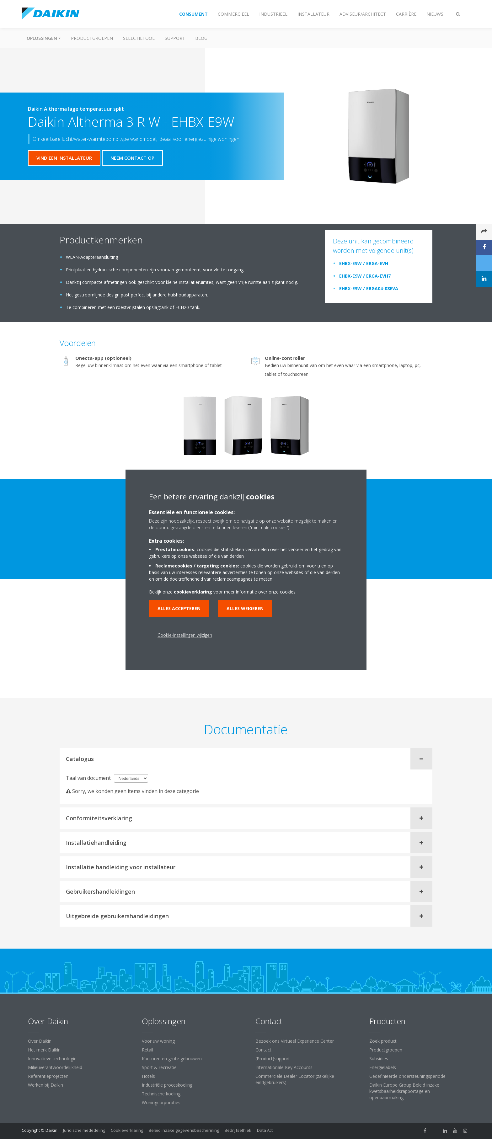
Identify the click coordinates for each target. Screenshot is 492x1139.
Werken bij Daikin (45, 1085)
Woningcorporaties (161, 1102)
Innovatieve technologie (52, 1059)
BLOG (201, 38)
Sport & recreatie (159, 1067)
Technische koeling (161, 1094)
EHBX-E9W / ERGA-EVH (363, 263)
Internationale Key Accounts (284, 1067)
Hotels (148, 1076)
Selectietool (139, 38)
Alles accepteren (179, 608)
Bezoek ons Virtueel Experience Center (294, 1041)
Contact (263, 1050)
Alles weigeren (245, 608)
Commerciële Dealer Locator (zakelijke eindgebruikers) (294, 1079)
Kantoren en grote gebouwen (172, 1059)
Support (175, 38)
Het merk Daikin (44, 1050)
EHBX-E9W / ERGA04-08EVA (368, 288)
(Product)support (272, 1059)
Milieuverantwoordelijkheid (55, 1067)
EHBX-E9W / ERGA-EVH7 (365, 276)
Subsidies (378, 1059)
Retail (147, 1050)
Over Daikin (39, 1041)
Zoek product (383, 1041)
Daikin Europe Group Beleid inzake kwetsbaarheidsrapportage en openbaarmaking (404, 1091)
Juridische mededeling (84, 1130)
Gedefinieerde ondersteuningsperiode (407, 1076)
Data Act (265, 1130)
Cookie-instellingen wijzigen (185, 635)
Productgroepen (92, 38)
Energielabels (382, 1067)
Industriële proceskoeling (167, 1085)
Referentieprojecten (48, 1076)
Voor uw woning (158, 1041)
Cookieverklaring (127, 1130)
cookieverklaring (193, 592)
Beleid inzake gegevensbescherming (184, 1130)
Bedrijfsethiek (238, 1130)
